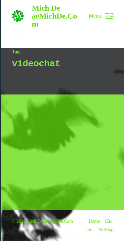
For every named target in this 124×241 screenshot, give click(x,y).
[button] (101, 16)
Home (94, 221)
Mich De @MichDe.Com (54, 16)
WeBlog (106, 229)
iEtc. (109, 221)
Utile (88, 229)
